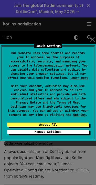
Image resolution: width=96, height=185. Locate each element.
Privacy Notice (28, 102)
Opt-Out (79, 115)
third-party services (61, 107)
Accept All (48, 125)
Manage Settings (48, 132)
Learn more (79, 78)
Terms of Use (68, 102)
